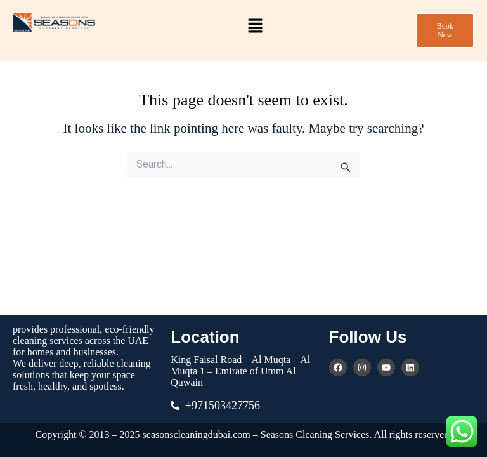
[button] (255, 27)
